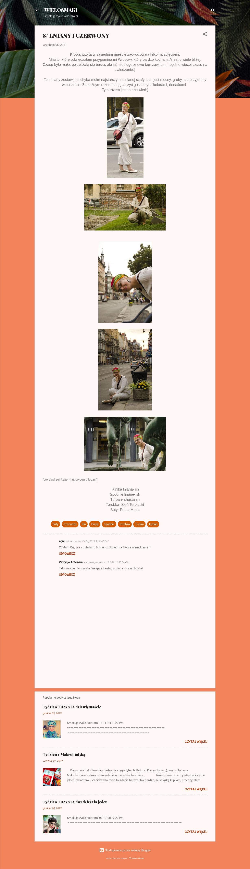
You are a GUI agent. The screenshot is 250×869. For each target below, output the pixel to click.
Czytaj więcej (196, 742)
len (84, 524)
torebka (125, 524)
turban (153, 524)
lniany (95, 524)
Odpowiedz (67, 553)
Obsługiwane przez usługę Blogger (125, 850)
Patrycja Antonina (71, 562)
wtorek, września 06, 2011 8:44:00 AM (87, 541)
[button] (204, 35)
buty (55, 524)
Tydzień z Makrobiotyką (64, 754)
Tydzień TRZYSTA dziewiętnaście (72, 707)
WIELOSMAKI (60, 10)
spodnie (109, 524)
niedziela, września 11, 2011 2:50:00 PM (106, 562)
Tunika (139, 524)
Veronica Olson (136, 858)
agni (61, 541)
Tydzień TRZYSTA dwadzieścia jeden (75, 802)
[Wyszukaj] (213, 11)
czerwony (70, 524)
